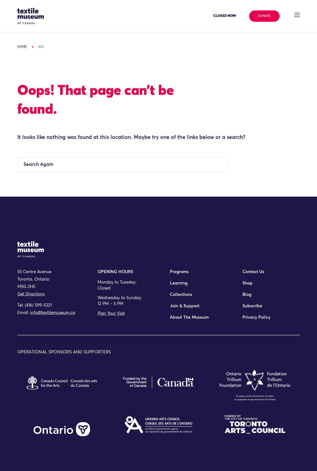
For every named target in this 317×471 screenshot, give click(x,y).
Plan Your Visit (111, 314)
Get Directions (31, 294)
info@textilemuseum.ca (52, 313)
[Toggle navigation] (297, 15)
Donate (264, 16)
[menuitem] (194, 274)
